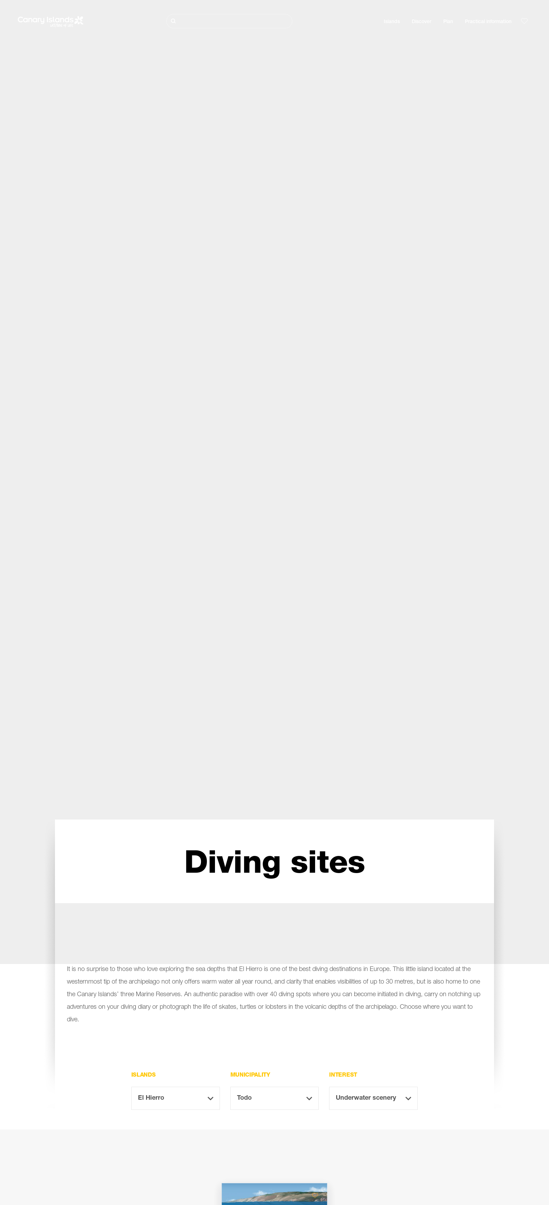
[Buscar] (229, 21)
